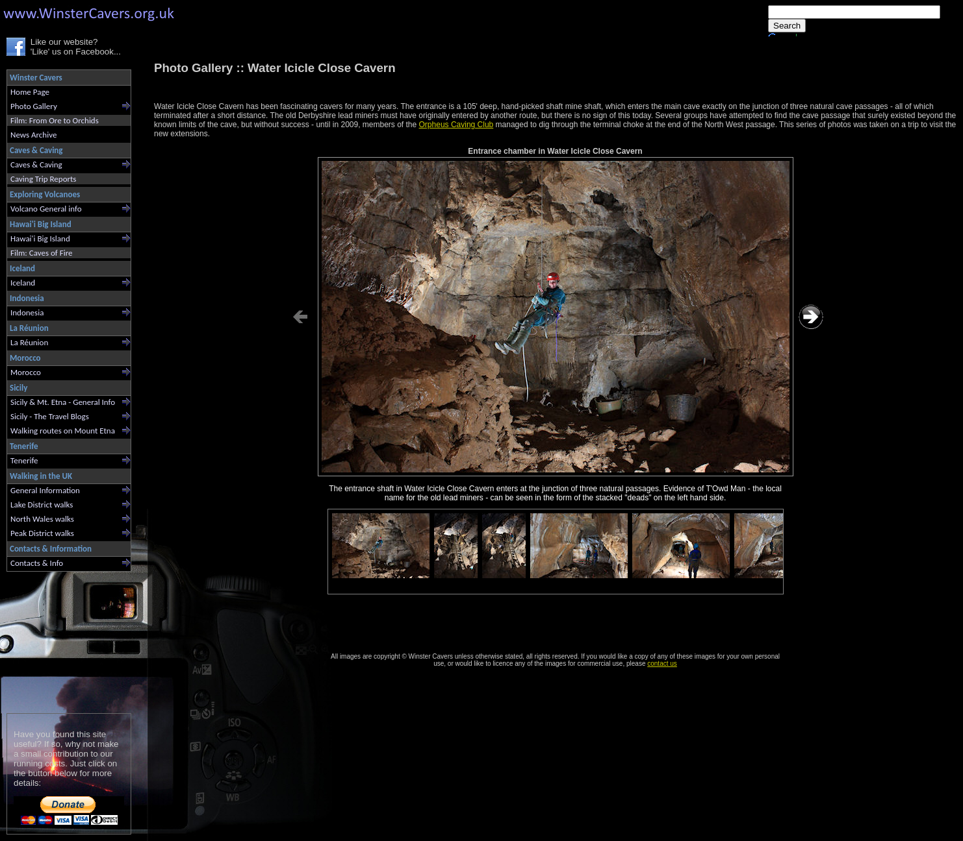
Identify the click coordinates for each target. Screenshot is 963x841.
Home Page (29, 92)
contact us (662, 663)
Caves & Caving (36, 164)
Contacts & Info (36, 563)
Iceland (22, 282)
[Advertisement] (63, 639)
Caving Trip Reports (43, 179)
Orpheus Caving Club (456, 124)
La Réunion (29, 342)
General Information (45, 490)
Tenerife (24, 460)
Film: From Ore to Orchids (54, 120)
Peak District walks (42, 533)
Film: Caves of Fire (41, 253)
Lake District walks (41, 504)
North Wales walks (42, 519)
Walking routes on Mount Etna (62, 430)
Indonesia (27, 312)
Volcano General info (46, 208)
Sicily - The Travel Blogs (49, 416)
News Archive (33, 135)
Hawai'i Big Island (40, 238)
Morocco (25, 372)
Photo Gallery (33, 106)
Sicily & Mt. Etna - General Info (62, 402)
